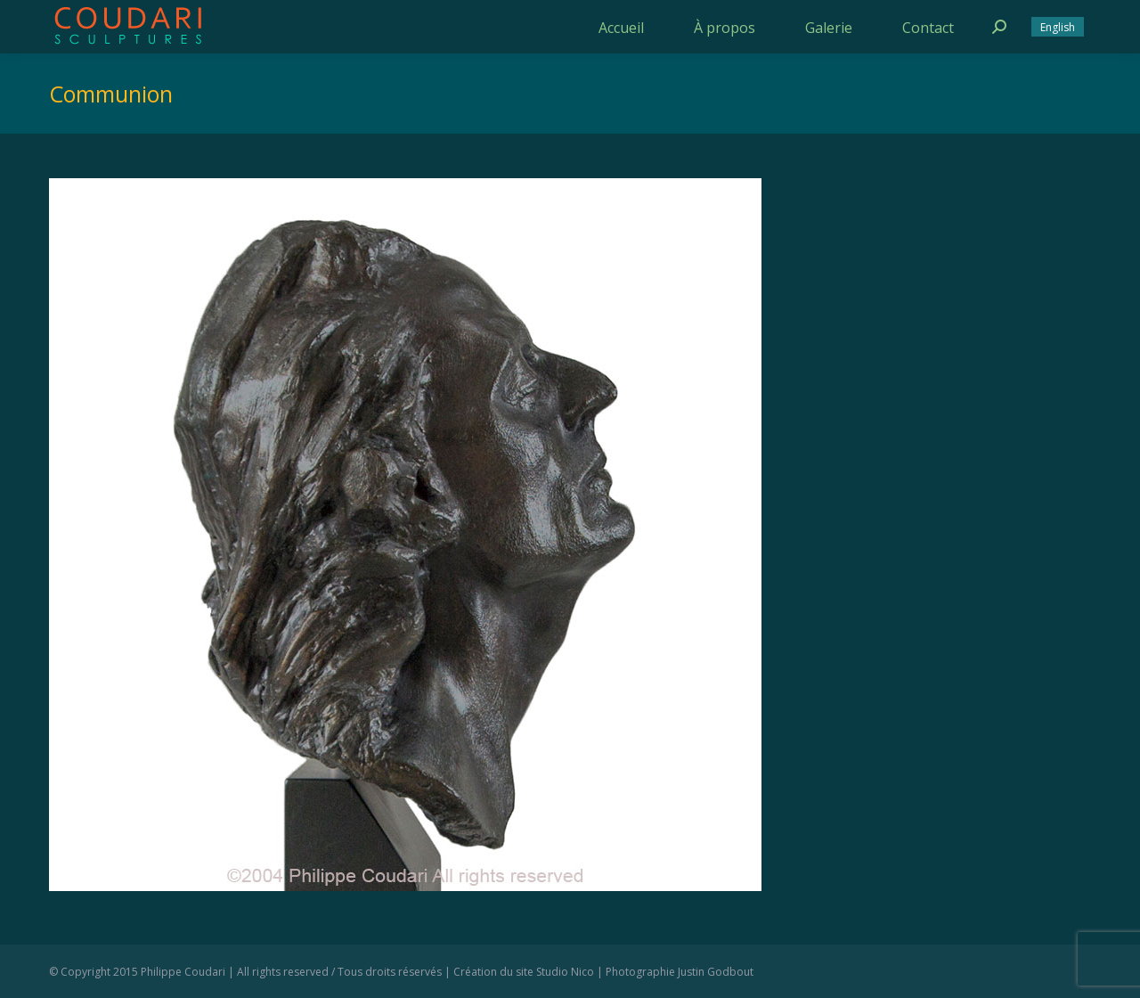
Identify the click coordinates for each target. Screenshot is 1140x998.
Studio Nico (565, 971)
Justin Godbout (715, 971)
